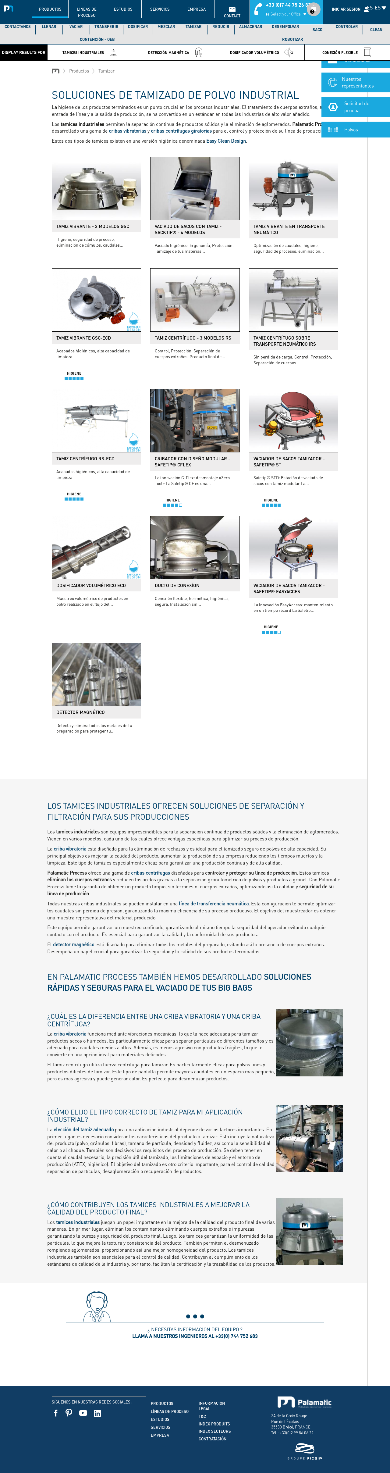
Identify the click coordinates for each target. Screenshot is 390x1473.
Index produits (214, 1423)
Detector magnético (80, 712)
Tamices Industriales (90, 52)
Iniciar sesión (346, 9)
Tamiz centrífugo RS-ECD (85, 458)
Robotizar (292, 39)
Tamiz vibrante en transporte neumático (289, 229)
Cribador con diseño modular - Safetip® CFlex (192, 461)
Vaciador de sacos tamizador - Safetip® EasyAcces (289, 588)
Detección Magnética (176, 52)
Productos (50, 9)
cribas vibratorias (127, 130)
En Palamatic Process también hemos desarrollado (179, 982)
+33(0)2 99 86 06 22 (297, 1432)
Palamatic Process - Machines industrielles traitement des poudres (10, 7)
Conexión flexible (347, 52)
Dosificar (138, 26)
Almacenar (250, 26)
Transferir (106, 26)
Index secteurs (215, 1431)
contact (232, 15)
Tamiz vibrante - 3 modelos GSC (92, 226)
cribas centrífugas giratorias (181, 130)
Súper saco (317, 26)
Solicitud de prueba (356, 115)
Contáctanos (18, 26)
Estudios (123, 9)
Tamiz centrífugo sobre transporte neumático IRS (285, 341)
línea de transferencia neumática (214, 903)
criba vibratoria (70, 848)
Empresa (196, 9)
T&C (202, 1416)
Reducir (220, 26)
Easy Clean (376, 26)
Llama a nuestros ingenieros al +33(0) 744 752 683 (195, 1336)
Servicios (160, 9)
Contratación (212, 1438)
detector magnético (73, 944)
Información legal (212, 1406)
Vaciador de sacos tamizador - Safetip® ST (289, 461)
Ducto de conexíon (177, 585)
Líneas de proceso (87, 12)
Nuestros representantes (358, 90)
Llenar (49, 26)
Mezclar (166, 26)
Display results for (23, 52)
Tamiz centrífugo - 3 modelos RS (193, 338)
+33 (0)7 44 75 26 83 (288, 5)
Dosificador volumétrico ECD (91, 585)
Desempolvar (285, 26)
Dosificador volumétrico (261, 52)
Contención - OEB (97, 39)
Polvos (351, 137)
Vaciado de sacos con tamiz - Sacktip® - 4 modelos (188, 229)
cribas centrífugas (150, 872)
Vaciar (76, 26)
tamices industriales (77, 1222)
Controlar (347, 26)
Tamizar (194, 26)
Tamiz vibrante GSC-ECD (83, 338)
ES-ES (374, 7)
